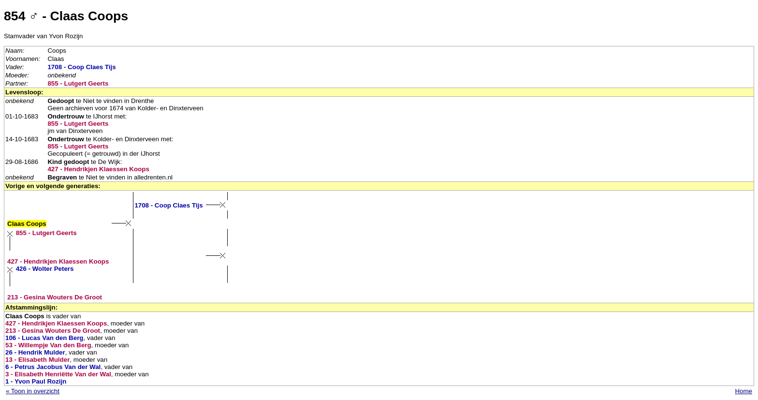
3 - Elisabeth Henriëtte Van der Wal (58, 374)
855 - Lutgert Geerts (77, 83)
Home (743, 391)
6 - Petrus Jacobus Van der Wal (53, 366)
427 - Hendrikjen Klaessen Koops (98, 169)
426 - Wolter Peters (45, 268)
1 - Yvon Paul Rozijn (35, 381)
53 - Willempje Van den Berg (48, 345)
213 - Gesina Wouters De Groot (54, 297)
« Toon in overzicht (32, 391)
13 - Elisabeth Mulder (37, 359)
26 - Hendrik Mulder (35, 352)
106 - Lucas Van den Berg (44, 337)
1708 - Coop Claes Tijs (81, 67)
